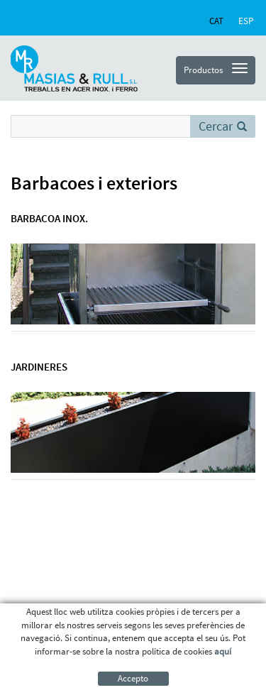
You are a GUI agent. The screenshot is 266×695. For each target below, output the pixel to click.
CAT (216, 21)
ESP (245, 21)
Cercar (223, 126)
